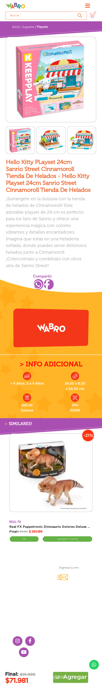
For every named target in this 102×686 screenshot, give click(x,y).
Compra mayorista (75, 634)
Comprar (67, 539)
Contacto (75, 627)
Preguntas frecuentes (51, 663)
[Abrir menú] (87, 6)
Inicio (16, 27)
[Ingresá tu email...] (67, 567)
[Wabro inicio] (15, 6)
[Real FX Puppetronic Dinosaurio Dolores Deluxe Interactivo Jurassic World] (51, 473)
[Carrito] (92, 15)
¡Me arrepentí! (51, 677)
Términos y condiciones (51, 670)
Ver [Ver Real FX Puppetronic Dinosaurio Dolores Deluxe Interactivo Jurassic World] (24, 539)
